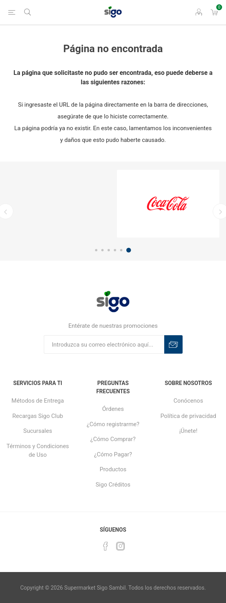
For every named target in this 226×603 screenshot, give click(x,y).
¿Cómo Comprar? (113, 439)
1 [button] (96, 250)
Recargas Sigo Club (38, 416)
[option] (168, 204)
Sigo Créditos (112, 484)
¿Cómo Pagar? (113, 454)
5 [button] (121, 250)
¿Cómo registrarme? (113, 424)
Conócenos (188, 400)
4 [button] (115, 250)
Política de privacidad (188, 416)
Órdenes (113, 408)
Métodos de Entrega (37, 400)
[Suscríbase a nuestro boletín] (104, 344)
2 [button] (102, 250)
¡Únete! (188, 430)
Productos (113, 469)
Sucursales (37, 430)
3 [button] (109, 250)
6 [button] (128, 250)
